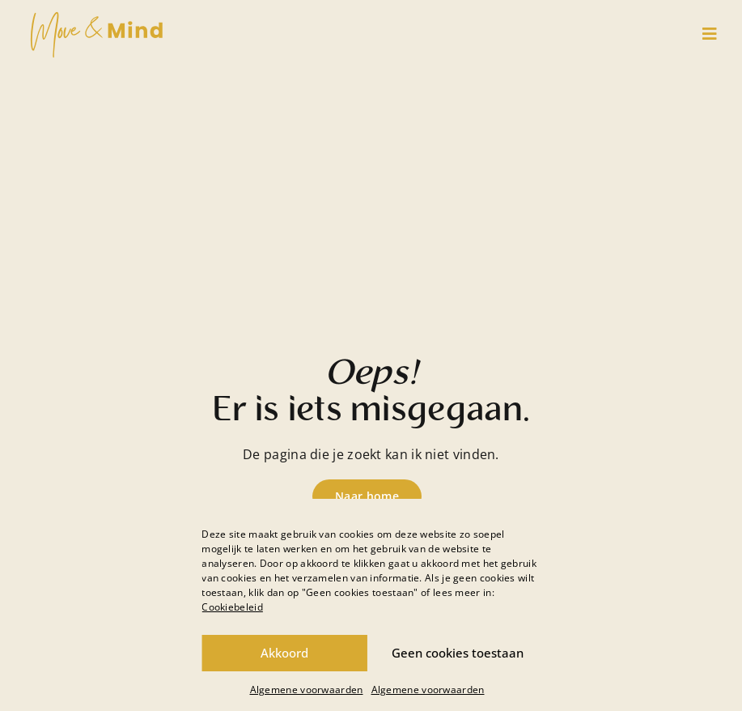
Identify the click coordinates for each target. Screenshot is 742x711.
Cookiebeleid (232, 607)
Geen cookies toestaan (458, 653)
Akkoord (284, 653)
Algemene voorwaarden (306, 689)
